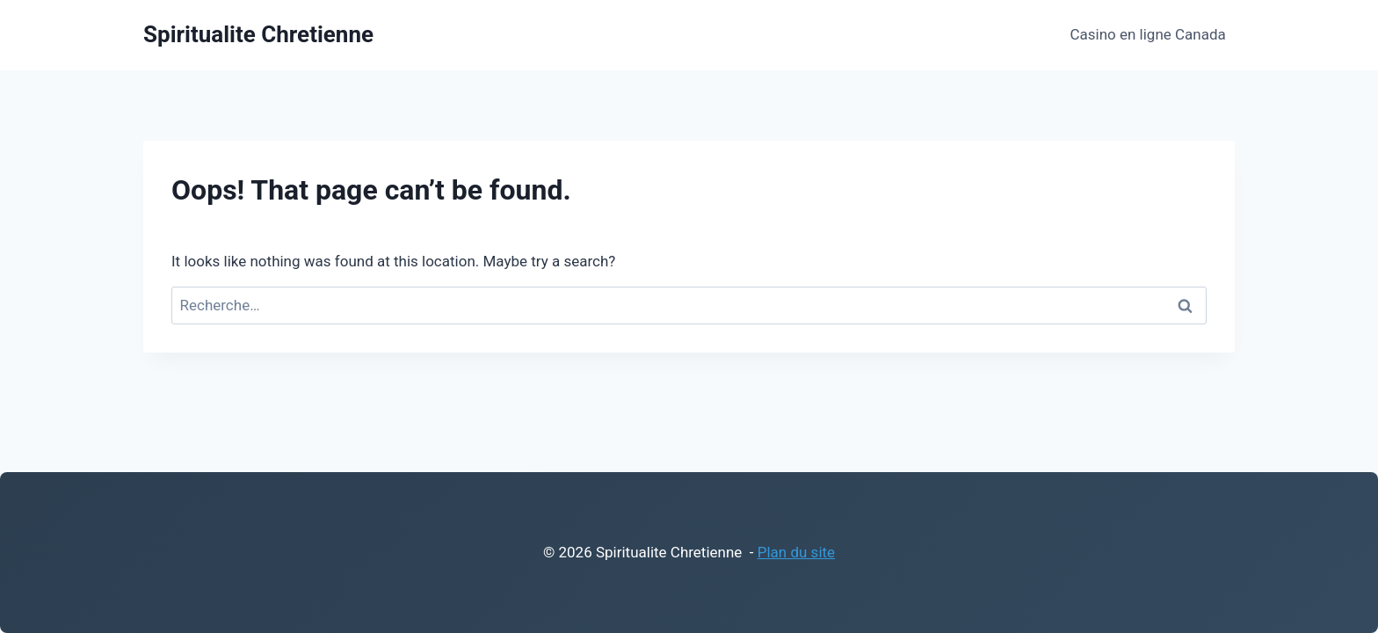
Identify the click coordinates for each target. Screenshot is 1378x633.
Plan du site (796, 552)
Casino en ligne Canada (1147, 34)
